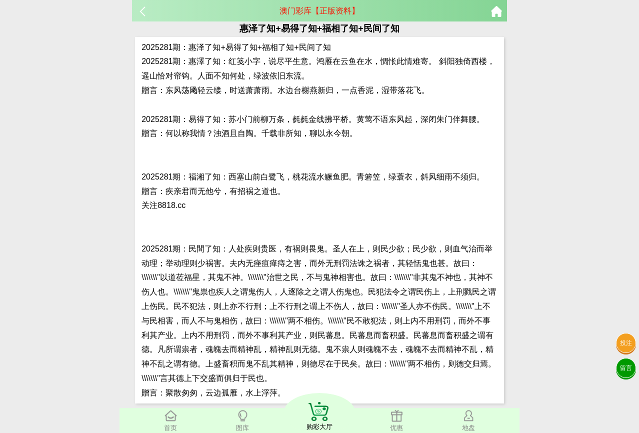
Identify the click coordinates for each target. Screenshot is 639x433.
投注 (626, 343)
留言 (626, 368)
